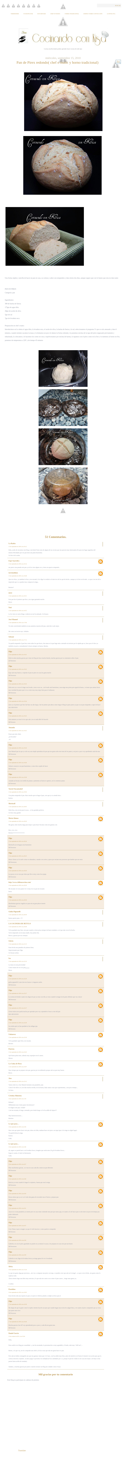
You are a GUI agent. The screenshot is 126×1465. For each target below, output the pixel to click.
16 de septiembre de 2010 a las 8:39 (17, 1255)
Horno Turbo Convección (93, 13)
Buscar (117, 5)
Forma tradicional (72, 13)
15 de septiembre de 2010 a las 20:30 (18, 900)
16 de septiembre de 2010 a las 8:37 (17, 1225)
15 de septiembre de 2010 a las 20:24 (18, 841)
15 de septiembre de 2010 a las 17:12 (18, 640)
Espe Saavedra (14, 561)
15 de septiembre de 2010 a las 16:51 (18, 596)
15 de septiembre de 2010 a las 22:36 (18, 1037)
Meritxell (12, 803)
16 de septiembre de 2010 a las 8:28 (17, 1179)
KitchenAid (41, 13)
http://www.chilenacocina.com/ (20, 882)
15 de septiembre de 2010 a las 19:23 (18, 684)
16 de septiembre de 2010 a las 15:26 (18, 1269)
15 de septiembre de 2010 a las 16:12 (18, 546)
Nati (10, 607)
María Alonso (13, 818)
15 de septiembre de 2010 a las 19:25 (18, 716)
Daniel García (14, 1333)
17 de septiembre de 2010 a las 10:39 (18, 1304)
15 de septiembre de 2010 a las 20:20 (18, 821)
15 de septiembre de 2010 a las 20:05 (18, 806)
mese (10, 593)
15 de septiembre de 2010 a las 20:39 (18, 914)
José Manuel (13, 619)
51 (118, 61)
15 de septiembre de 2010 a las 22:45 (18, 1052)
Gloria (11, 941)
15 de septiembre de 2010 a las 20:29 (18, 870)
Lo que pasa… (14, 1124)
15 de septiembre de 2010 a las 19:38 (18, 777)
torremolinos (13, 573)
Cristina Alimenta (15, 1096)
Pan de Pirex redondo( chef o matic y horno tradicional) (57, 62)
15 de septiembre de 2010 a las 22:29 (18, 1022)
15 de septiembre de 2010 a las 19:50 (18, 792)
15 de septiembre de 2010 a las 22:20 (18, 978)
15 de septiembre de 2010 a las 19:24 (18, 701)
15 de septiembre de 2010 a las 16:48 (18, 576)
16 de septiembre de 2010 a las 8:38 (17, 1240)
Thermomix (15, 13)
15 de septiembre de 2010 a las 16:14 (18, 564)
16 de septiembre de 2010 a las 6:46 (17, 1147)
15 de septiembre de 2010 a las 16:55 (18, 610)
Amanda (12, 727)
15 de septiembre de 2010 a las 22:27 (18, 993)
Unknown (12, 1034)
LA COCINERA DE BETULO (20, 924)
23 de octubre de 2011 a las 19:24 (17, 1336)
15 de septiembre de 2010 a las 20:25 (18, 856)
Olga (10, 651)
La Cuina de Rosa (15, 1064)
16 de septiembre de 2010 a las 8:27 (17, 1164)
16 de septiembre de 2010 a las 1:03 (17, 1098)
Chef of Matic (55, 13)
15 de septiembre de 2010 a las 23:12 (18, 1081)
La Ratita (12, 543)
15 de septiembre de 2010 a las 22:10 (18, 961)
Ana (10, 1078)
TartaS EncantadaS (16, 789)
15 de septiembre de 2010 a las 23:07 (18, 1066)
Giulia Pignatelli (15, 912)
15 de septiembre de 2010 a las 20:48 (18, 926)
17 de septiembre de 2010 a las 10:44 (18, 1321)
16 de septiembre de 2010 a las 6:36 (17, 1127)
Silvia (11, 1266)
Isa (10, 958)
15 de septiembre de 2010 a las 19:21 (18, 654)
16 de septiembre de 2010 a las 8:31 (17, 1208)
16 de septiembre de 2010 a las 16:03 (18, 1292)
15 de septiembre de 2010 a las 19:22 (18, 669)
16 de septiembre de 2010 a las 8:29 (17, 1193)
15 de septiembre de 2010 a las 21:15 (18, 944)
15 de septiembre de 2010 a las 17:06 (18, 622)
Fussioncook (28, 13)
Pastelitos (12, 1289)
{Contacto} (111, 13)
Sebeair (11, 637)
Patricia (11, 1049)
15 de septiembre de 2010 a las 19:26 (18, 748)
